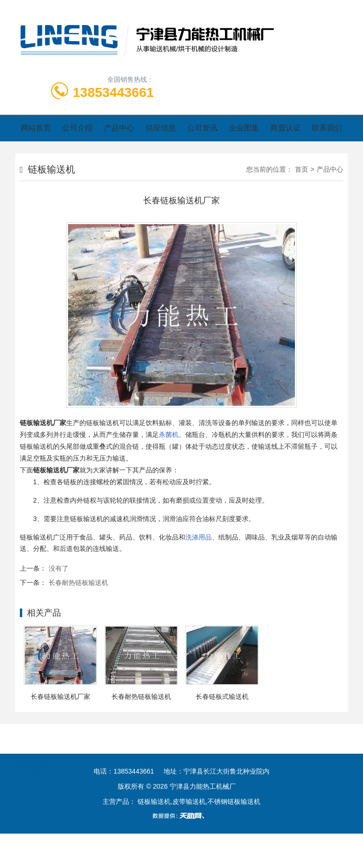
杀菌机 (169, 434)
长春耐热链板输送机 (78, 582)
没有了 (59, 568)
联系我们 (327, 128)
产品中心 (119, 128)
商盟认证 (285, 128)
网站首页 (36, 128)
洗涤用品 (198, 537)
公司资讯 (202, 128)
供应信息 (161, 128)
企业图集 (244, 128)
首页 (301, 169)
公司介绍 (77, 128)
